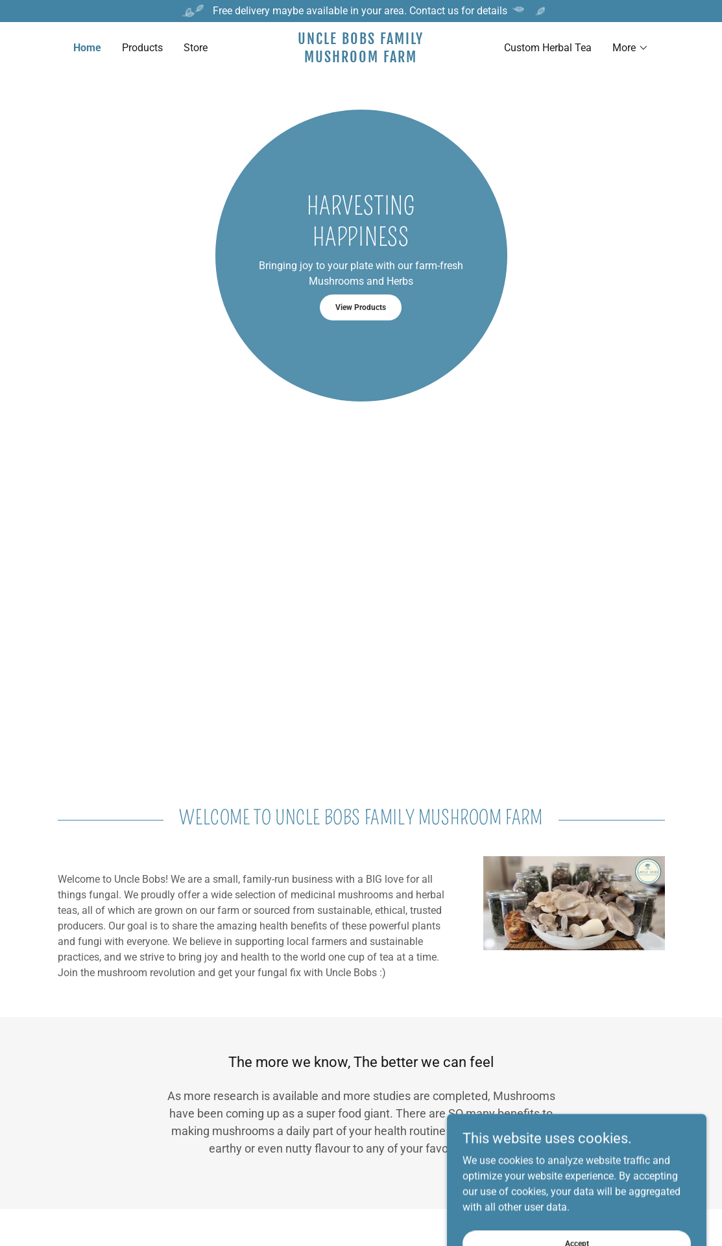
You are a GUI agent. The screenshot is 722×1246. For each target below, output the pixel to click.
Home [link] (87, 48)
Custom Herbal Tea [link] (548, 48)
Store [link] (196, 48)
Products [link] (142, 48)
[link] (361, 59)
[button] (630, 48)
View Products (360, 307)
